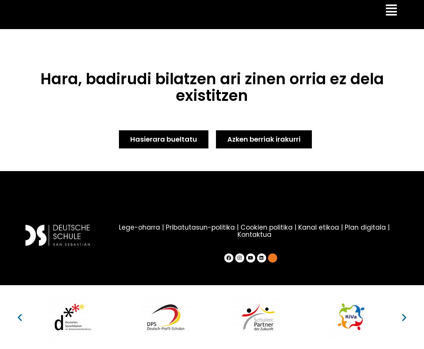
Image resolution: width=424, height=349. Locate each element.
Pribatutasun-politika (201, 227)
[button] (20, 317)
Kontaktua (254, 234)
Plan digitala (364, 227)
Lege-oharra (140, 227)
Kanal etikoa (318, 227)
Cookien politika (266, 227)
